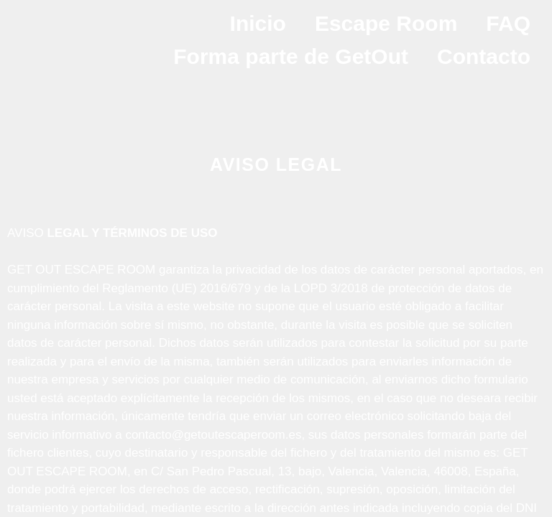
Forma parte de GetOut (290, 56)
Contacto (483, 56)
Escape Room (386, 23)
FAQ (508, 23)
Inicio (258, 23)
